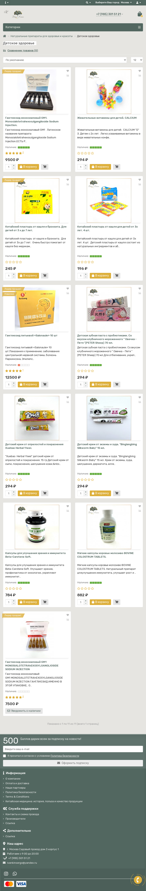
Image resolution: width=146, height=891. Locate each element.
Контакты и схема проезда (22, 814)
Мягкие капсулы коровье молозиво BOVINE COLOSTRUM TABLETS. (105, 555)
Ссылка (10, 823)
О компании (12, 778)
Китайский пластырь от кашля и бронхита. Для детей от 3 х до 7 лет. (35, 228)
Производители (15, 818)
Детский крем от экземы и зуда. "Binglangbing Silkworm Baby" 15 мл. (107, 446)
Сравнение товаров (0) (20, 50)
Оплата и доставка (17, 783)
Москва (125, 2)
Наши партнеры (15, 787)
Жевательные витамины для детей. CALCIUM (107, 117)
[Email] (73, 749)
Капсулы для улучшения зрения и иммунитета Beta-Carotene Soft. (35, 555)
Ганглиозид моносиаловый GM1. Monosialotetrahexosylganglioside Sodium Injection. (32, 121)
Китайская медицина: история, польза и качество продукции (44, 801)
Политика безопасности (20, 792)
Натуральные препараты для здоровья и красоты (42, 36)
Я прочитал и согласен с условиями (41, 755)
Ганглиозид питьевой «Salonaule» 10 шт (31, 335)
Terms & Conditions (17, 796)
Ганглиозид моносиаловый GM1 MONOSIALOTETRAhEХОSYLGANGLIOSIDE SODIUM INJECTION (31, 665)
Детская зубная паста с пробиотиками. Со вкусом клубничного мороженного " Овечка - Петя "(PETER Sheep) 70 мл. (106, 339)
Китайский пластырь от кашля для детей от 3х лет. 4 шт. (107, 228)
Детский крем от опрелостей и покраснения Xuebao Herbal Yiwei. (34, 446)
